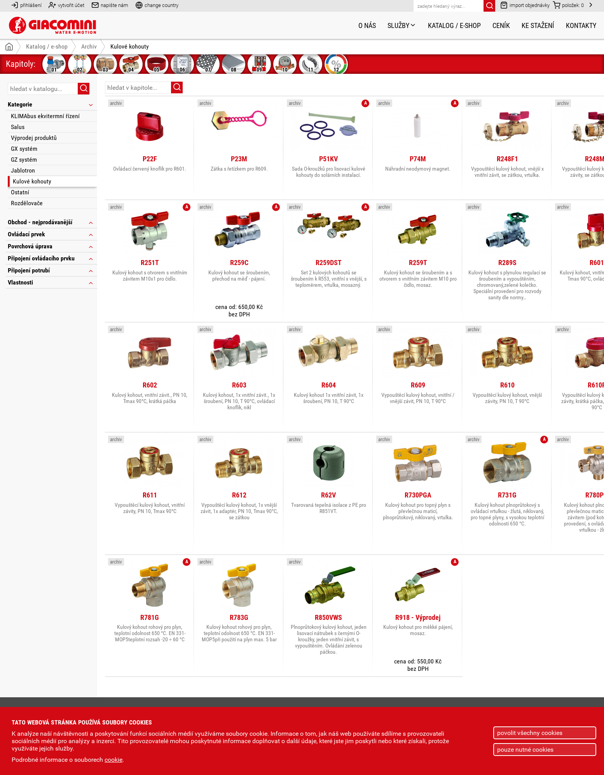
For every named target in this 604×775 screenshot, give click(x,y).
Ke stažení (538, 25)
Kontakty (581, 25)
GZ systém (24, 159)
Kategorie (51, 104)
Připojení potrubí (51, 270)
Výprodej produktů (34, 137)
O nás (367, 25)
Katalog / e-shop (454, 25)
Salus (17, 127)
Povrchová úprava (51, 246)
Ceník (501, 25)
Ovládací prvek (51, 234)
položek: (568, 5)
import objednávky (525, 5)
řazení (574, 87)
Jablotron (23, 170)
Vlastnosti (51, 282)
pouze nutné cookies (525, 749)
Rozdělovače (27, 203)
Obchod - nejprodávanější (51, 222)
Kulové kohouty (32, 181)
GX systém (24, 148)
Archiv (89, 46)
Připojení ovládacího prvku (51, 258)
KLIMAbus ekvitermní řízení (45, 116)
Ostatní (20, 192)
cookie (113, 759)
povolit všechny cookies (529, 733)
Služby (402, 25)
